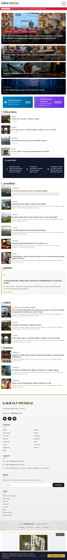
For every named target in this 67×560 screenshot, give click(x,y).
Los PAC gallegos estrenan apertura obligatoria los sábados (30, 151)
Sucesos (5, 439)
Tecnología (7, 87)
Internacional (6, 433)
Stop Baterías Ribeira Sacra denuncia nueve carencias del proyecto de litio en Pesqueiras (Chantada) (33, 55)
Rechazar (43, 555)
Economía (8, 31)
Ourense (24, 31)
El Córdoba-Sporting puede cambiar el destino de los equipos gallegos (35, 370)
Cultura (5, 445)
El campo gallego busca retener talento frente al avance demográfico (35, 217)
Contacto (5, 501)
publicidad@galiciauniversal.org (15, 464)
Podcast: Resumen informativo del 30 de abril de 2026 (21, 73)
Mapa (4, 450)
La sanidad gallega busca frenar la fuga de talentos (29, 230)
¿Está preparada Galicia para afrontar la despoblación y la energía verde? (32, 281)
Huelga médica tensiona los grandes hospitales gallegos (29, 140)
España (36, 430)
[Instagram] (10, 419)
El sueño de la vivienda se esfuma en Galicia (25, 119)
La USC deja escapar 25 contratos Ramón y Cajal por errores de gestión (33, 130)
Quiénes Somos (7, 512)
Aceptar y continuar (56, 556)
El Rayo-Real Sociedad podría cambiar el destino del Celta (31, 383)
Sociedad (33, 31)
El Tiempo (37, 445)
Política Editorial (7, 515)
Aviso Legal (6, 498)
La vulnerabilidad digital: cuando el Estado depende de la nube (24, 90)
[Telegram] (14, 419)
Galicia (16, 31)
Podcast (6, 70)
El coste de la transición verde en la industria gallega (29, 191)
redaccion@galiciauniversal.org (15, 461)
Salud (13, 149)
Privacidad (21, 527)
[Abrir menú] (64, 4)
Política (36, 433)
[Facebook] (5, 419)
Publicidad (6, 504)
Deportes (15, 352)
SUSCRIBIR (58, 485)
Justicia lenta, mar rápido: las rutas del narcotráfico (29, 204)
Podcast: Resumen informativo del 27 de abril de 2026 (30, 243)
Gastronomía (6, 447)
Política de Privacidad (9, 496)
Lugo (11, 52)
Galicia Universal (9, 2)
